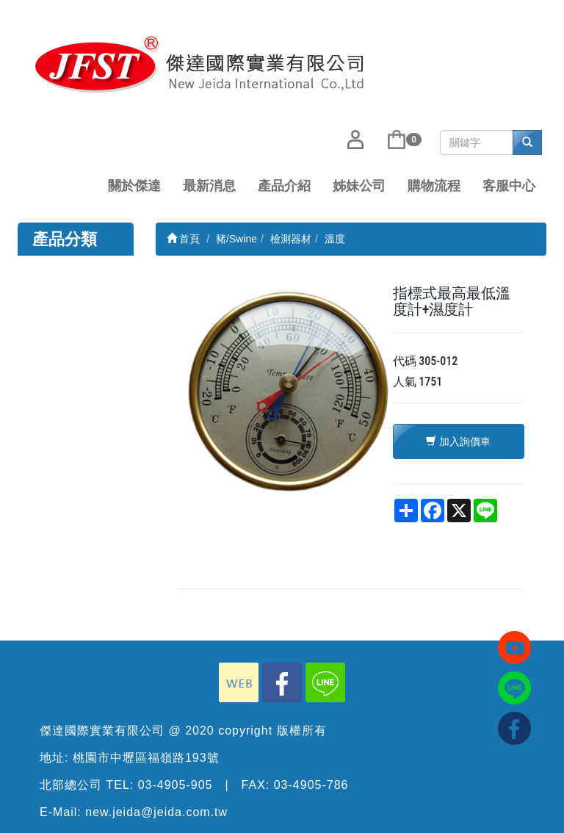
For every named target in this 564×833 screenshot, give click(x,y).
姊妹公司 (359, 185)
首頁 (183, 239)
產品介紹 (284, 185)
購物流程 (434, 185)
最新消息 (209, 185)
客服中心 (508, 185)
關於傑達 (134, 185)
